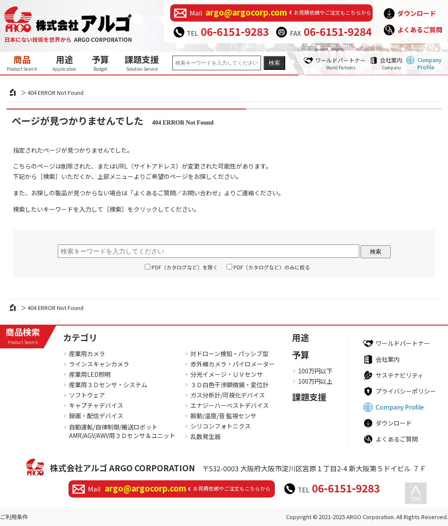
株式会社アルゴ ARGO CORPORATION (122, 467)
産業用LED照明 (90, 374)
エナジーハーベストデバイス (229, 405)
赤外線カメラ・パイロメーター (232, 364)
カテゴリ (80, 337)
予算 (100, 62)
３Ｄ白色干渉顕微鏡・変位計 (229, 385)
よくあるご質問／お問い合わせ (176, 192)
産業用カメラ (87, 354)
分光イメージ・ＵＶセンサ (226, 374)
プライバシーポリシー (406, 391)
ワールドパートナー (340, 63)
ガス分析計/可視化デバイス (227, 395)
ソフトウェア (87, 395)
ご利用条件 (14, 517)
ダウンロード (416, 13)
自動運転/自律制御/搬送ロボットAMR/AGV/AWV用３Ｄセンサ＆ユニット (122, 431)
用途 (64, 62)
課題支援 (141, 62)
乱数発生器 (205, 436)
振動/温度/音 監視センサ (223, 416)
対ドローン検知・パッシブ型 (229, 354)
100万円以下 (315, 371)
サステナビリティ (399, 375)
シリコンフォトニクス (220, 426)
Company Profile (429, 63)
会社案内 (391, 63)
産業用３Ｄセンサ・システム (108, 385)
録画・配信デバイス (96, 416)
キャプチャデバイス (96, 405)
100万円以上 (315, 381)
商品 (22, 62)
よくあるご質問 (419, 29)
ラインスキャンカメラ (99, 364)
